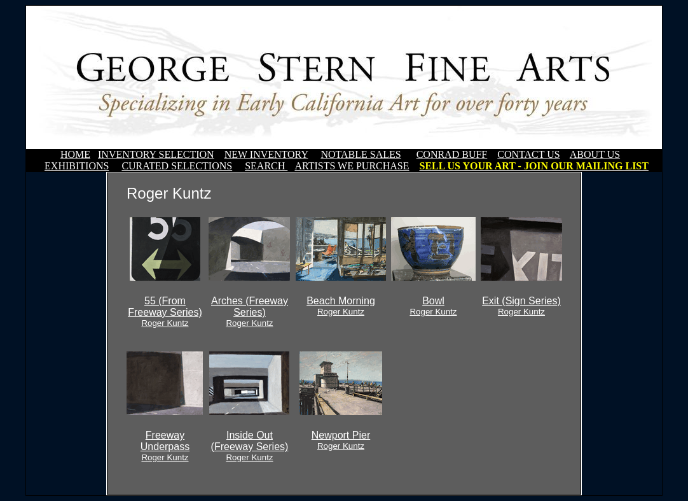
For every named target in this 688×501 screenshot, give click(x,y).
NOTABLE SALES (360, 154)
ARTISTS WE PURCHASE (351, 165)
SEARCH (266, 165)
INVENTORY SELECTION (156, 154)
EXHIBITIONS (77, 165)
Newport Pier (341, 440)
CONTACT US (528, 154)
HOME (75, 154)
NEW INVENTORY (266, 154)
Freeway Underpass (165, 446)
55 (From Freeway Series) (165, 311)
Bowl (433, 305)
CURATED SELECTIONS (176, 165)
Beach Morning (340, 305)
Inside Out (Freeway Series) (250, 446)
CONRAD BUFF (452, 154)
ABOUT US (595, 154)
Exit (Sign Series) (521, 305)
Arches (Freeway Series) (249, 311)
